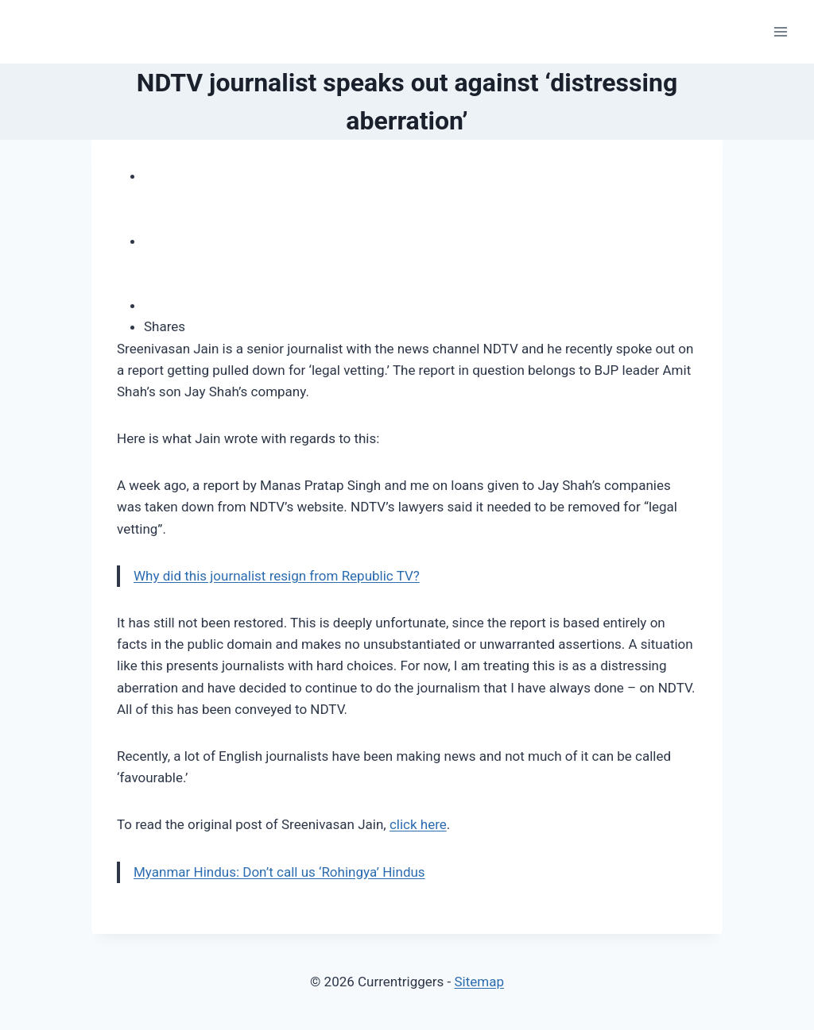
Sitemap (479, 981)
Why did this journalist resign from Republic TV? (277, 576)
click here (418, 824)
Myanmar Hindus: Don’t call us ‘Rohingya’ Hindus (279, 872)
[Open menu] (780, 31)
